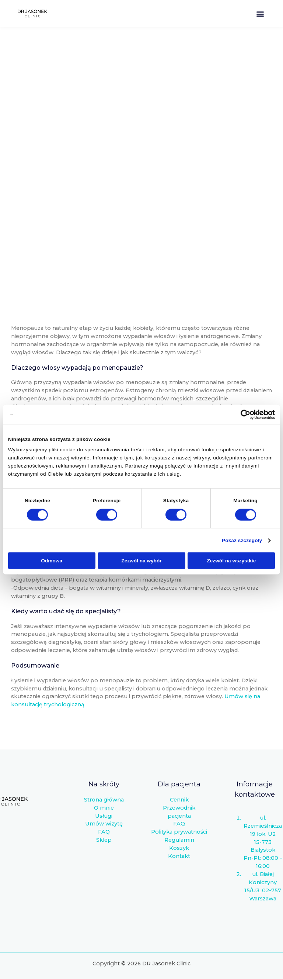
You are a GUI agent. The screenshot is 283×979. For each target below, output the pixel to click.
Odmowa (51, 560)
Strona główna (104, 799)
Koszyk (179, 848)
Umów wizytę (104, 823)
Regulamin (179, 840)
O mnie (104, 807)
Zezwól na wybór (141, 560)
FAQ (104, 831)
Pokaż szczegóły (242, 540)
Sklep (104, 840)
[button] (260, 13)
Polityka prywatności (179, 831)
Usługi (103, 816)
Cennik (179, 799)
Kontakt (179, 856)
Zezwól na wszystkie (231, 560)
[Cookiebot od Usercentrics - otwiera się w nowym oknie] (242, 415)
